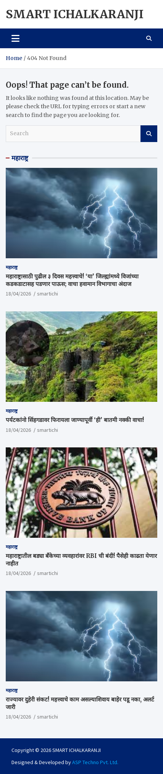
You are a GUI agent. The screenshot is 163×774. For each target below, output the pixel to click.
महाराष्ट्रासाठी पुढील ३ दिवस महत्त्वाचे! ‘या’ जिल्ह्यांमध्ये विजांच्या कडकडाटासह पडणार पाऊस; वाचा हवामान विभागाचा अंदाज (72, 280)
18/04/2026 (18, 293)
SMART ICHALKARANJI (75, 14)
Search (148, 133)
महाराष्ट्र (19, 158)
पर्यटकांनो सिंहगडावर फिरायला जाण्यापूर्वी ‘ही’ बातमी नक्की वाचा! (75, 419)
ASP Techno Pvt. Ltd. (95, 762)
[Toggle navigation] (15, 38)
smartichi (47, 293)
